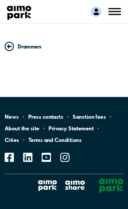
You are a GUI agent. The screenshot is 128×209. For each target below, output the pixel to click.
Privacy (71, 128)
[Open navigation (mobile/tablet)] (114, 11)
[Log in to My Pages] (96, 11)
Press (45, 116)
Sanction (89, 116)
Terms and (54, 139)
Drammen (29, 46)
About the (22, 128)
